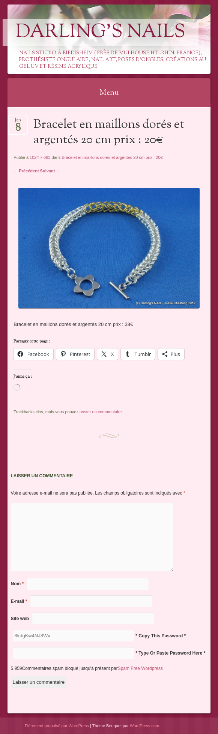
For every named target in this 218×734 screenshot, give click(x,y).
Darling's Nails (100, 32)
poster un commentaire (101, 412)
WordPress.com (144, 726)
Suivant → (50, 171)
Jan (18, 122)
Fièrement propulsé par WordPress (57, 726)
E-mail (19, 601)
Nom (17, 583)
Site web (20, 618)
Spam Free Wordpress (140, 668)
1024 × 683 (40, 157)
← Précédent (26, 171)
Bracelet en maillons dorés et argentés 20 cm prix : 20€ (112, 157)
